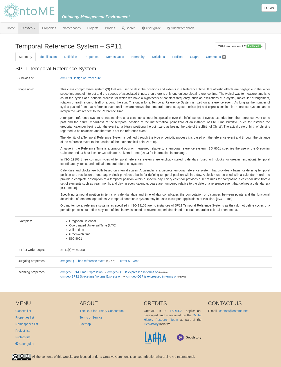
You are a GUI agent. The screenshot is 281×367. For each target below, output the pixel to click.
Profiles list (22, 337)
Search (128, 28)
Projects (93, 28)
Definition (70, 57)
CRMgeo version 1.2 (240, 46)
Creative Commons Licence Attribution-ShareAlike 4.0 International (148, 356)
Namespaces (72, 28)
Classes (29, 28)
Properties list (24, 317)
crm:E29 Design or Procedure (80, 78)
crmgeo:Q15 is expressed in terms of (132, 272)
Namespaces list (26, 324)
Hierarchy (137, 57)
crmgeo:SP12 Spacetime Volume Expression (91, 276)
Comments (216, 57)
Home (11, 28)
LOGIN (269, 8)
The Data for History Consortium (102, 311)
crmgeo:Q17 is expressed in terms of (151, 276)
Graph (194, 57)
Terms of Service (91, 317)
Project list (22, 330)
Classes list (23, 311)
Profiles (110, 28)
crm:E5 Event (129, 261)
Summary (25, 57)
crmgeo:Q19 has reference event (82, 261)
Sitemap (85, 324)
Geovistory (151, 324)
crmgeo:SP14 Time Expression (81, 272)
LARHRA (176, 311)
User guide (151, 28)
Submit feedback (181, 28)
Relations (158, 57)
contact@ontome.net (233, 311)
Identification (48, 57)
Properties (49, 28)
